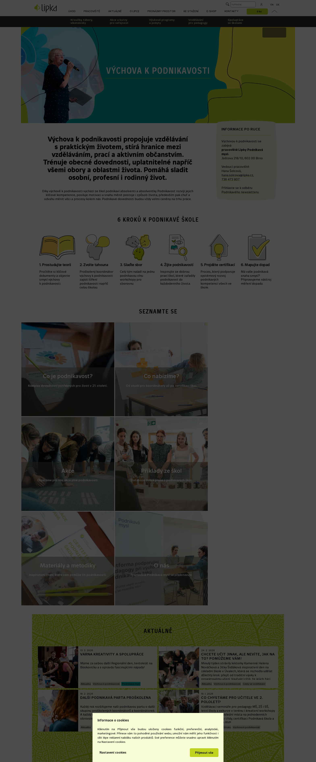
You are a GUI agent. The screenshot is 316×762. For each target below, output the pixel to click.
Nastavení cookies (113, 752)
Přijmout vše (204, 752)
